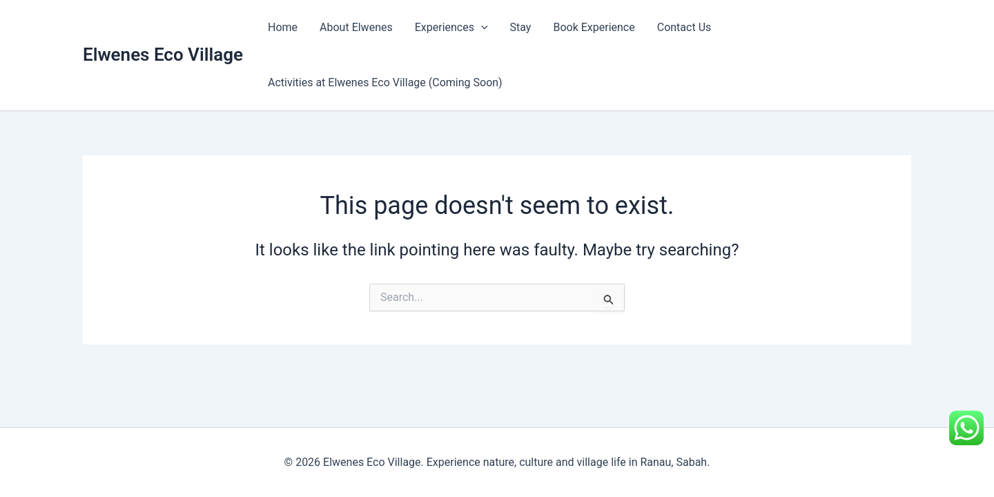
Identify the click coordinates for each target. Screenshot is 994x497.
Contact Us (684, 27)
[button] (481, 27)
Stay (521, 27)
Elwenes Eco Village (163, 54)
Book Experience (593, 27)
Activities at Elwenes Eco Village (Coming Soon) (385, 82)
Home (283, 27)
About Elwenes (356, 27)
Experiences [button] (451, 27)
